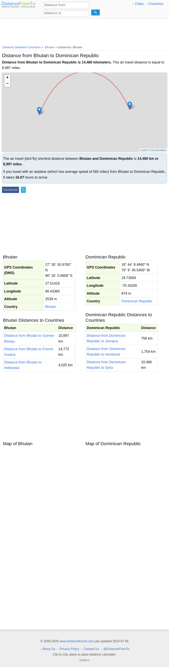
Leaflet (143, 150)
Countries (155, 4)
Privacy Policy (69, 649)
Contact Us (91, 649)
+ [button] (7, 78)
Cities (139, 4)
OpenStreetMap (158, 150)
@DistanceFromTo (116, 649)
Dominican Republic (136, 301)
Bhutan (50, 307)
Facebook (10, 189)
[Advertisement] (84, 31)
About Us (48, 649)
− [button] (7, 84)
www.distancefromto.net (76, 641)
